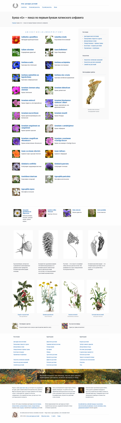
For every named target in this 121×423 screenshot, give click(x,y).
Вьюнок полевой (73, 314)
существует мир (24, 388)
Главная (14, 23)
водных (22, 407)
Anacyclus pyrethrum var (27, 210)
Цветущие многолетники (91, 36)
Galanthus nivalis (60, 37)
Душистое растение (52, 359)
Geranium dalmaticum (62, 88)
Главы (58, 416)
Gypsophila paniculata (62, 176)
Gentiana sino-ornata (62, 75)
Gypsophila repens (27, 189)
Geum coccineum (27, 151)
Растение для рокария (85, 349)
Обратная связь (45, 416)
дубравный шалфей (83, 407)
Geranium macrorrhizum (29, 113)
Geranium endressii (28, 100)
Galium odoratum (27, 50)
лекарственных (36, 406)
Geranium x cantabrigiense (63, 126)
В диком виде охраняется (86, 352)
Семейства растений (90, 64)
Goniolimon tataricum (29, 176)
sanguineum (25, 128)
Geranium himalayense (62, 100)
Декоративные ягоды (85, 347)
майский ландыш (91, 404)
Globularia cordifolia (28, 164)
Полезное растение (85, 354)
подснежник (99, 404)
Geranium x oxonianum (62, 138)
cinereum (24, 90)
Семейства (24, 7)
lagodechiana (26, 77)
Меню (55, 7)
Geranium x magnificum (29, 138)
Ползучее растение (51, 362)
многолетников (37, 404)
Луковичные (87, 48)
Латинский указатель (34, 7)
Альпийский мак (82, 404)
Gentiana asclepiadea (62, 62)
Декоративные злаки (90, 41)
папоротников (16, 406)
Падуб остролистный (23, 314)
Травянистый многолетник (53, 344)
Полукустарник (50, 347)
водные (22, 352)
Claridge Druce (60, 140)
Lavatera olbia (52, 210)
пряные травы (99, 43)
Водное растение (84, 341)
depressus (26, 213)
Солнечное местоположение (87, 359)
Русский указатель (47, 7)
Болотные (87, 45)
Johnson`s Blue (60, 102)
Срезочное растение (52, 354)
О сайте (53, 416)
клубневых (34, 407)
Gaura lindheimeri (60, 50)
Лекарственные (88, 43)
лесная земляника (98, 406)
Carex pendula (101, 210)
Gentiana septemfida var (30, 75)
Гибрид (48, 352)
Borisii (37, 151)
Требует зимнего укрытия (86, 344)
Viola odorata (76, 210)
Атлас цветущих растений (29, 4)
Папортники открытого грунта (93, 38)
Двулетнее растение (52, 341)
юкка (104, 406)
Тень (81, 365)
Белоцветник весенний (98, 314)
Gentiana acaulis (27, 62)
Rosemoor (26, 140)
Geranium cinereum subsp (30, 88)
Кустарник (49, 349)
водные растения (96, 45)
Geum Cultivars (59, 151)
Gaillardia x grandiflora (29, 37)
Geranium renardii (60, 113)
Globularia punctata (61, 164)
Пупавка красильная (48, 314)
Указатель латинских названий (93, 60)
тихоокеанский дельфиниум (85, 406)
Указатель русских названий (92, 62)
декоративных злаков (25, 406)
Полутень (82, 362)
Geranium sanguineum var (30, 126)
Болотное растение (52, 365)
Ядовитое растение (52, 357)
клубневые (96, 48)
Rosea (50, 211)
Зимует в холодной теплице (87, 357)
